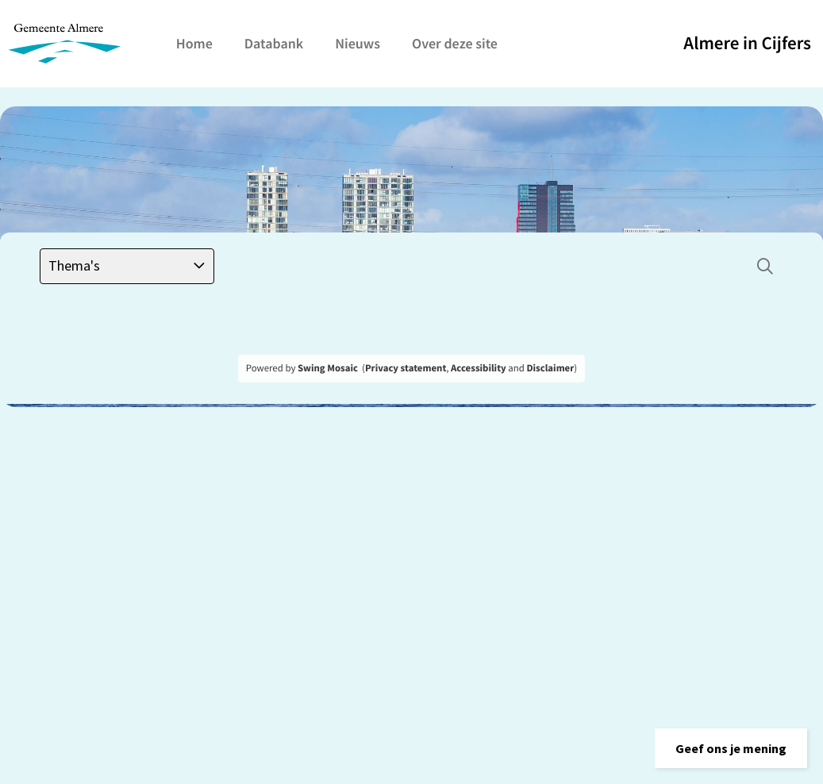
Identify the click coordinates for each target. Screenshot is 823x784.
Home (194, 43)
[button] (731, 748)
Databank (273, 43)
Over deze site (455, 43)
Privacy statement (405, 368)
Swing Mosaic (328, 368)
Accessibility (478, 368)
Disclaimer (550, 368)
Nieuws (357, 43)
